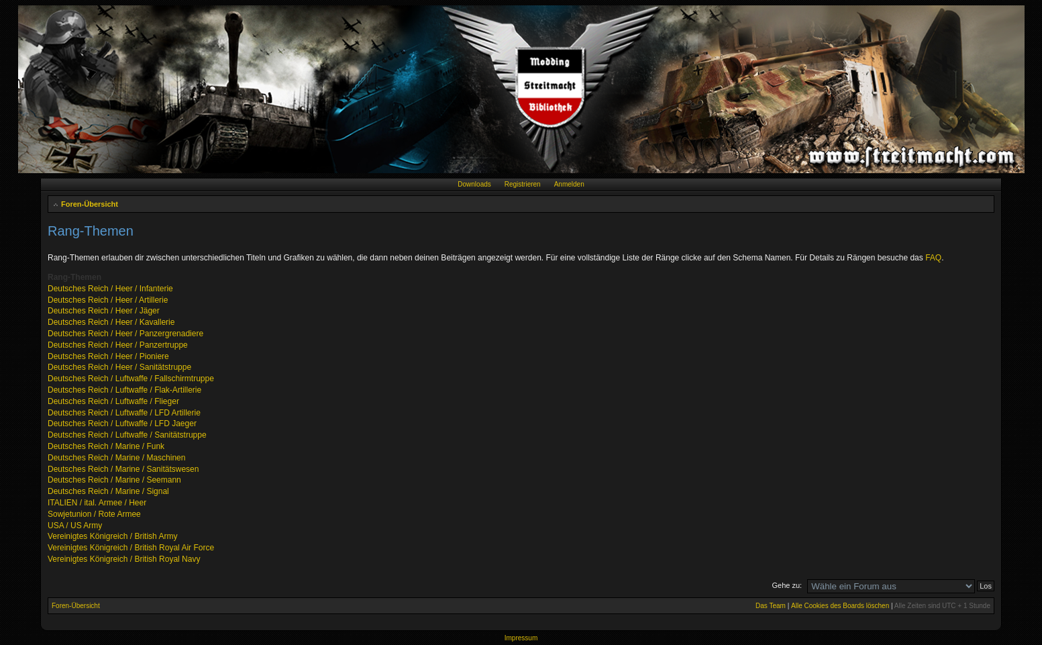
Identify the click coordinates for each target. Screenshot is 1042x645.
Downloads (474, 184)
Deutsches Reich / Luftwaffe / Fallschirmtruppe (131, 378)
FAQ (933, 257)
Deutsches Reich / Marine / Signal (108, 491)
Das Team (771, 605)
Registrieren (523, 184)
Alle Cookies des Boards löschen (840, 605)
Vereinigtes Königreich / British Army (112, 536)
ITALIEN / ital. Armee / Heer (97, 502)
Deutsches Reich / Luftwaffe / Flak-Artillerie (124, 390)
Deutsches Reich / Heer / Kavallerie (111, 322)
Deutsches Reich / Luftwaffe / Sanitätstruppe (127, 435)
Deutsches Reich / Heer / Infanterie (110, 288)
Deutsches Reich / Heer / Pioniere (108, 356)
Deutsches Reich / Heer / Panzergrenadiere (125, 333)
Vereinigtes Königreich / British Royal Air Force (131, 547)
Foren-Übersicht (89, 204)
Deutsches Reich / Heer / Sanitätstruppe (119, 367)
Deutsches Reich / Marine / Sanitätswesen (123, 469)
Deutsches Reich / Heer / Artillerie (108, 300)
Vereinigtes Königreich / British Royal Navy (124, 559)
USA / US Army (75, 525)
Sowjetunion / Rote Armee (94, 514)
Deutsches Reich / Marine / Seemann (114, 480)
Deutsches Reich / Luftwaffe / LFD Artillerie (124, 412)
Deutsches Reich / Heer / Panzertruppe (118, 345)
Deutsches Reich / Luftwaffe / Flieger (113, 401)
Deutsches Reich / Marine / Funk (106, 446)
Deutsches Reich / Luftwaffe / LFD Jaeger (122, 423)
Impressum (521, 638)
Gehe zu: (787, 585)
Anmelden (569, 184)
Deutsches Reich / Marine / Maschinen (116, 457)
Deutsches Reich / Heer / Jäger (104, 310)
